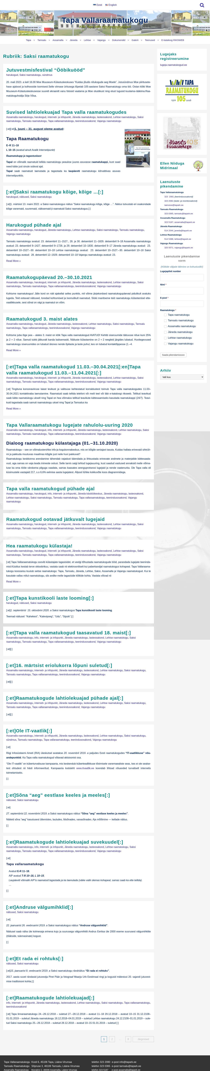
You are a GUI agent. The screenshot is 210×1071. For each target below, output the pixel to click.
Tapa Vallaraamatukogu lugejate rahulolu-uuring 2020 (69, 418)
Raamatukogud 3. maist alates (42, 315)
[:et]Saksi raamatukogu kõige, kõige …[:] (54, 190)
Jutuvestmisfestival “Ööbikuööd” (45, 70)
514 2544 (168, 230)
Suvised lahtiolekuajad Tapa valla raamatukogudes (66, 111)
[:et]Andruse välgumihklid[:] (39, 890)
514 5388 (168, 239)
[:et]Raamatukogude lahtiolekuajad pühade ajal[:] (64, 685)
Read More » (13, 258)
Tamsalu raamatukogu (34, 119)
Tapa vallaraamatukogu (61, 119)
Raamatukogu (168, 310)
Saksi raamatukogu (30, 74)
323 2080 (105, 1043)
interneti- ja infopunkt (59, 116)
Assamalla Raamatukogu (16, 1050)
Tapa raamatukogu (177, 314)
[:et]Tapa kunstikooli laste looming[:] (50, 587)
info (50, 423)
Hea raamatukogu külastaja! (39, 536)
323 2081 (169, 197)
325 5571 (168, 247)
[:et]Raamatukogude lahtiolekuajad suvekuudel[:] (64, 826)
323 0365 (168, 213)
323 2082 (168, 201)
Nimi (163, 284)
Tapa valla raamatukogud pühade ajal (50, 481)
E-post (164, 298)
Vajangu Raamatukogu (15, 1059)
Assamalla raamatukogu (19, 116)
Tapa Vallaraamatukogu (105, 20)
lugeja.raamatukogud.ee (173, 65)
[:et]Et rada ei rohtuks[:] (34, 941)
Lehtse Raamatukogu (14, 1056)
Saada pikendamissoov (173, 355)
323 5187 (168, 222)
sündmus (47, 74)
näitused (24, 195)
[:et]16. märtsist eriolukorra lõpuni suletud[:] (59, 653)
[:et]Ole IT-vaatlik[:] (29, 716)
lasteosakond (104, 116)
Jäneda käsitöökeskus (90, 486)
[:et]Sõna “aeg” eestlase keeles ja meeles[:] (58, 780)
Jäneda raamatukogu (84, 116)
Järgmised (143, 1020)
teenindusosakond (85, 119)
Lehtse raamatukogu (124, 116)
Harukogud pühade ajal (33, 223)
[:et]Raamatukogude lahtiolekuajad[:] (50, 980)
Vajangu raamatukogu (109, 119)
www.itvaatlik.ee (85, 753)
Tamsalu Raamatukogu (17, 1046)
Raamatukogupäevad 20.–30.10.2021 (49, 274)
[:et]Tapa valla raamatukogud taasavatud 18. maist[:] (68, 621)
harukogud (12, 74)
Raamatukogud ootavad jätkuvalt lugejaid (55, 510)
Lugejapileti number (170, 271)
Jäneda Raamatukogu (15, 1053)
